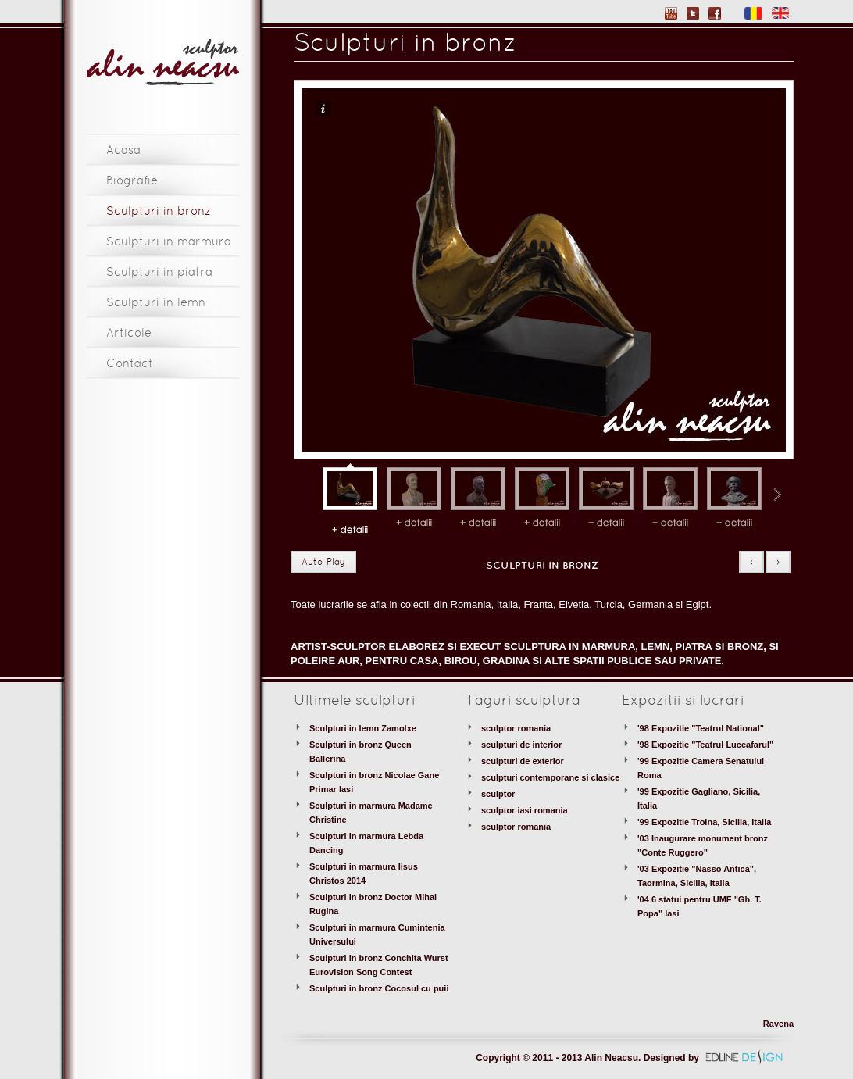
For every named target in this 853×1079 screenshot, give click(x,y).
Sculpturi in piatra (159, 272)
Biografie (132, 181)
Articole (129, 333)
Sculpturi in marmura (168, 242)
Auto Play (323, 562)
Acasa (123, 150)
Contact (129, 364)
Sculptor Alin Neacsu (163, 63)
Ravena (778, 1023)
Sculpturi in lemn (155, 303)
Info (323, 108)
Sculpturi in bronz (158, 211)
